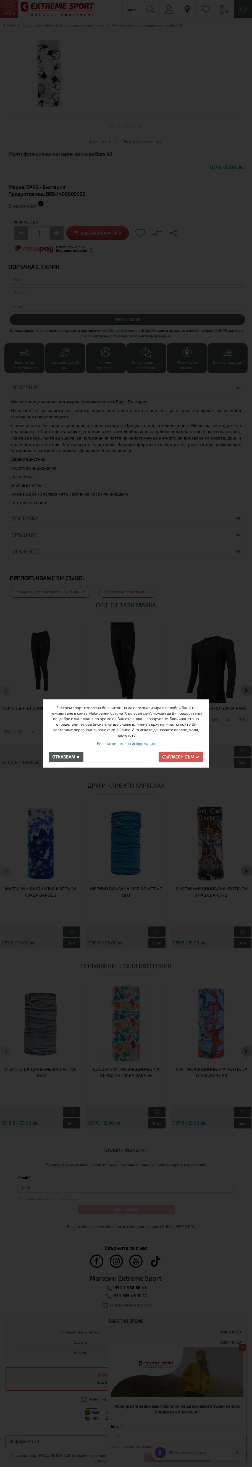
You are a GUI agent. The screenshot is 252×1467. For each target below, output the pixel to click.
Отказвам (66, 756)
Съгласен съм (181, 756)
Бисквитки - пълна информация (126, 743)
